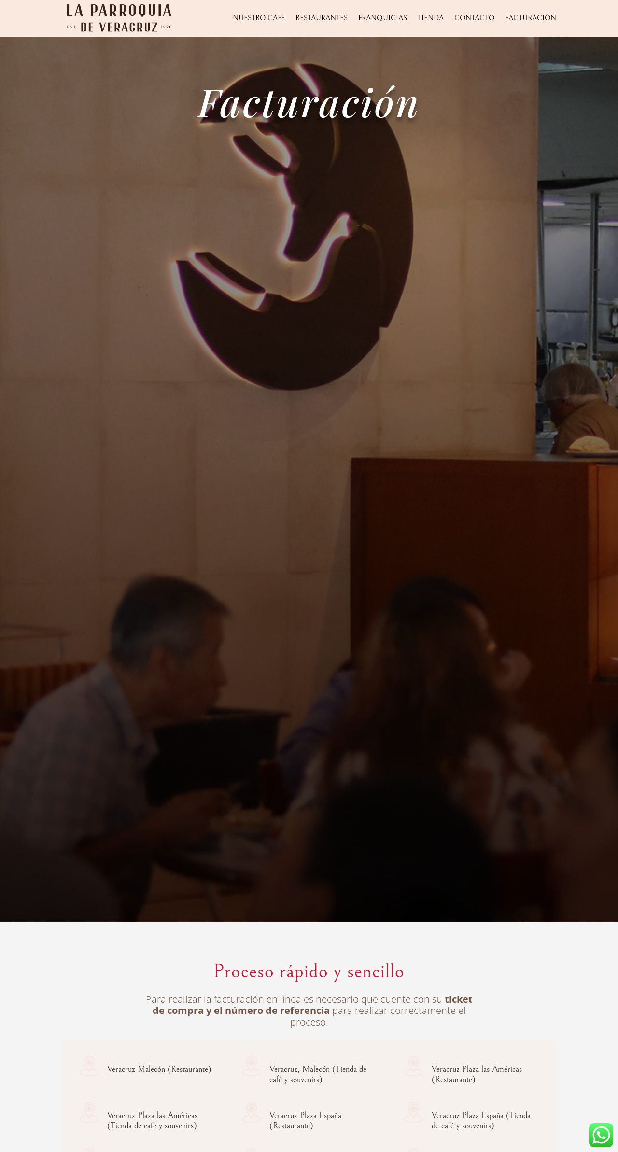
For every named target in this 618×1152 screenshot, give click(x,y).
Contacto (474, 18)
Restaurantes (321, 18)
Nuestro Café (259, 18)
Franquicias (382, 18)
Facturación (530, 18)
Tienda (431, 18)
